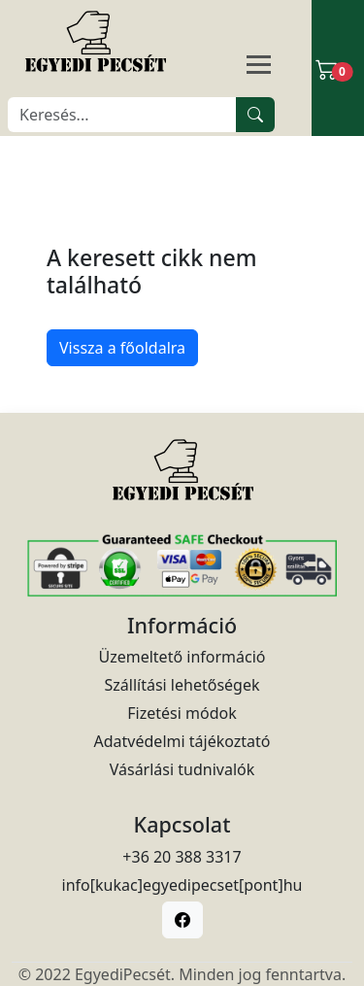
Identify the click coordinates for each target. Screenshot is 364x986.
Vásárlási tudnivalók (182, 769)
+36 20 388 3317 (181, 856)
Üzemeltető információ (181, 656)
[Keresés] (122, 114)
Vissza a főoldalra (122, 347)
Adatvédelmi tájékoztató (182, 741)
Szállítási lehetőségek (182, 685)
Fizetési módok (181, 713)
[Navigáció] (282, 66)
